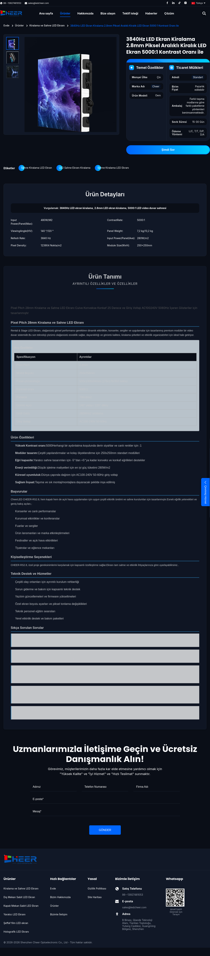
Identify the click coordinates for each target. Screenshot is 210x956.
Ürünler (65, 13)
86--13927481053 (12, 3)
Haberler (151, 13)
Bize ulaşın (108, 13)
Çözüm (169, 13)
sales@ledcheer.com (38, 3)
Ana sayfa (46, 13)
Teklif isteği (130, 13)
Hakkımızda (85, 13)
